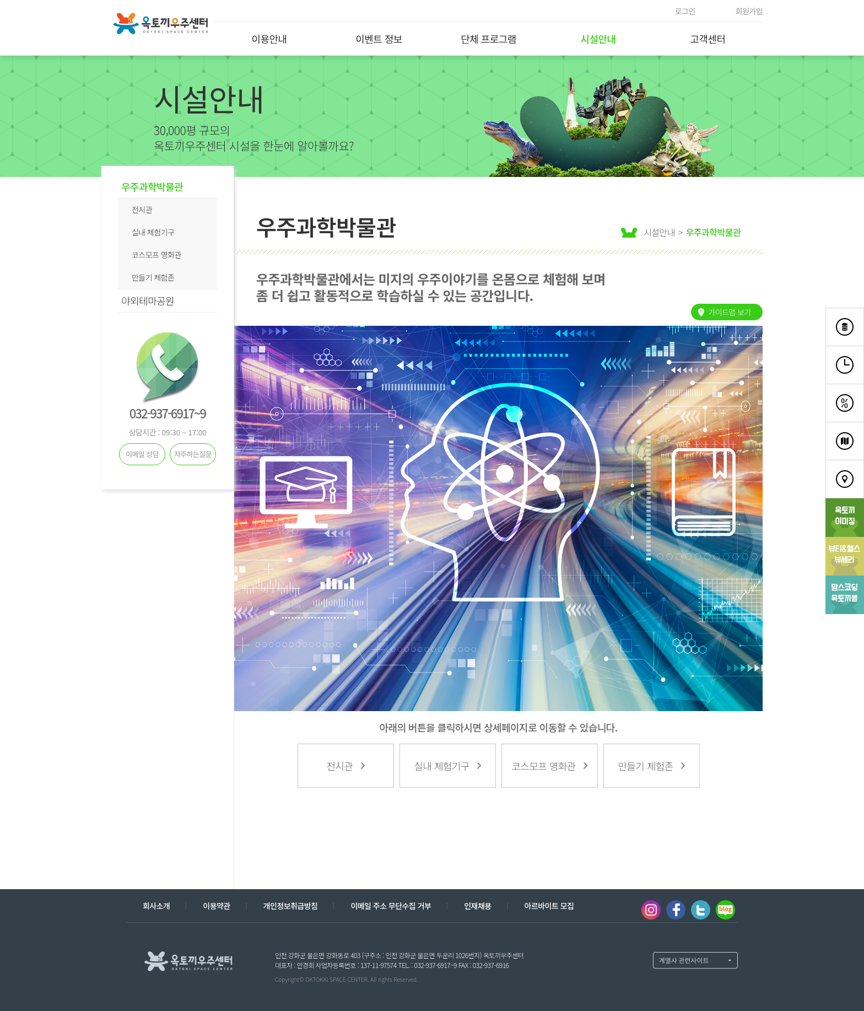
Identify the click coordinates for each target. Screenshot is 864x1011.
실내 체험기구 (153, 232)
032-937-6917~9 (167, 413)
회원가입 (749, 11)
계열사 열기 (695, 960)
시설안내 (597, 38)
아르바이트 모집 (549, 905)
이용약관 (216, 905)
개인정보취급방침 (290, 905)
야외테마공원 (147, 300)
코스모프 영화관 (156, 254)
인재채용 (477, 905)
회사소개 (156, 905)
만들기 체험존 (153, 277)
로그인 (685, 11)
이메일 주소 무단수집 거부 (390, 905)
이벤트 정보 (378, 38)
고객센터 (707, 38)
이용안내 (269, 38)
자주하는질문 (193, 454)
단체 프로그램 (488, 38)
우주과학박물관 (152, 186)
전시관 (142, 209)
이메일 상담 (142, 454)
